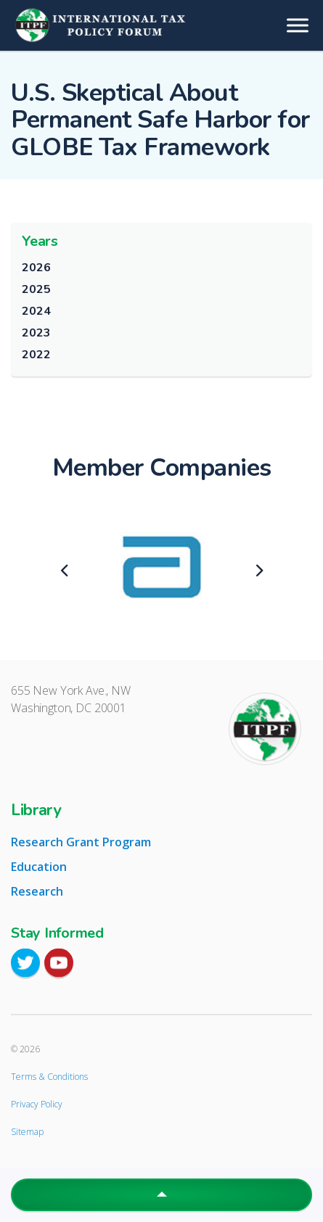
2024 (36, 311)
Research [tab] (37, 891)
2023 (36, 333)
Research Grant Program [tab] (81, 842)
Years (40, 241)
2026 (36, 268)
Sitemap (27, 1132)
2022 (36, 355)
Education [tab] (39, 867)
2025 (36, 289)
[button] (161, 1194)
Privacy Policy (36, 1104)
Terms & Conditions (49, 1076)
